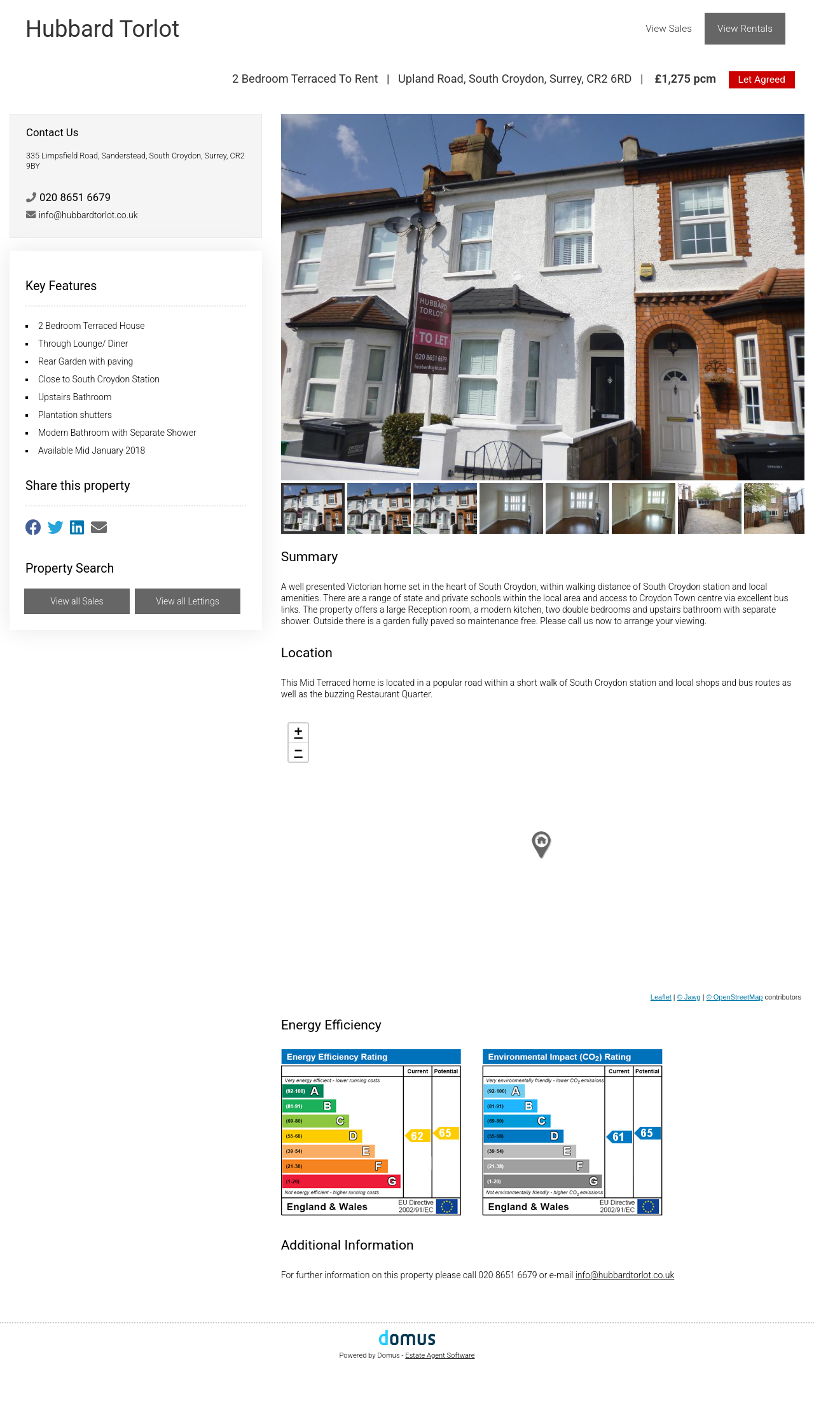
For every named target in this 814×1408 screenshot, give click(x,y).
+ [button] (298, 732)
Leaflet (661, 997)
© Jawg (689, 997)
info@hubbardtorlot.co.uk (625, 1275)
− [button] (298, 752)
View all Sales (76, 601)
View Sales (668, 28)
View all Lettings (187, 601)
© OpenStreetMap (735, 997)
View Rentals (745, 28)
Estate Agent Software (439, 1355)
